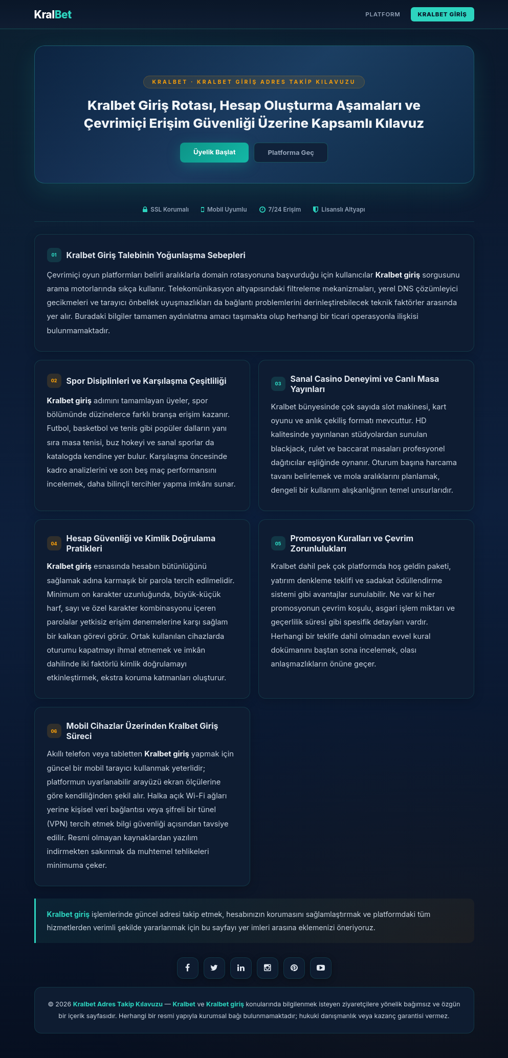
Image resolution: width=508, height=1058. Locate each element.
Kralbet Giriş (442, 14)
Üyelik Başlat (214, 152)
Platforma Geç (291, 152)
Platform (382, 14)
